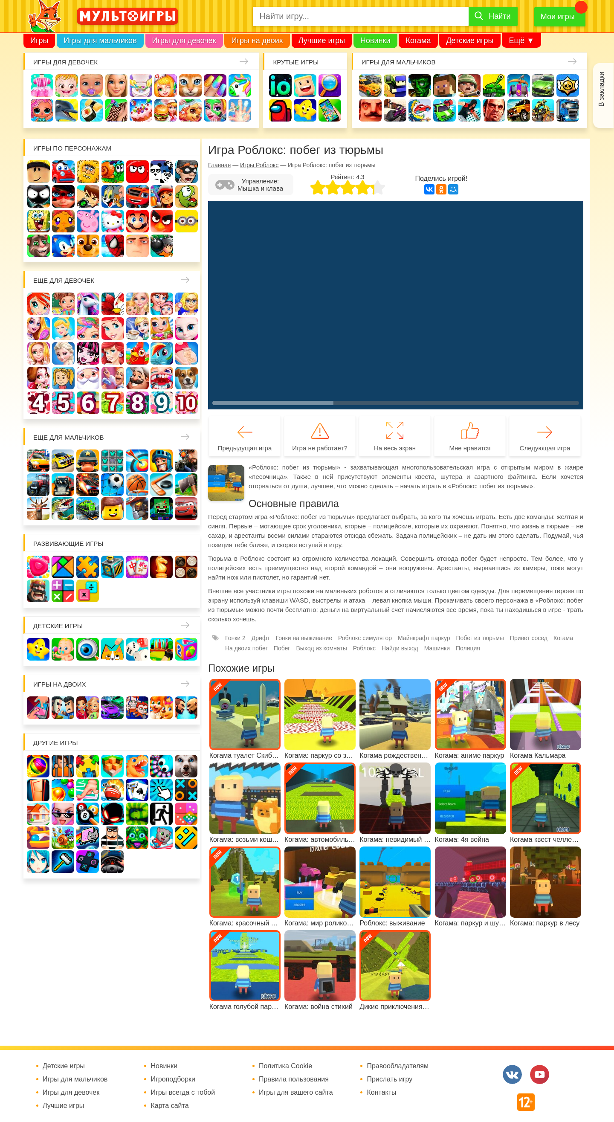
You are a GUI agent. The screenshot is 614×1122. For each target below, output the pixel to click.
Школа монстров (88, 353)
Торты (141, 110)
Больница (186, 304)
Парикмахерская (88, 328)
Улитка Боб (112, 171)
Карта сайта (169, 1105)
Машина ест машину (419, 110)
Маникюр (215, 85)
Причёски (38, 328)
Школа (63, 304)
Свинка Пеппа (88, 221)
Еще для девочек (63, 280)
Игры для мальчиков (100, 40)
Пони (162, 353)
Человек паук (112, 246)
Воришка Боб (186, 171)
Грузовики (567, 110)
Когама (418, 40)
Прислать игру (389, 1079)
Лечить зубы (162, 378)
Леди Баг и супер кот (63, 196)
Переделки (112, 378)
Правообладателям (398, 1066)
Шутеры (395, 110)
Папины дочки (63, 378)
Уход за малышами (91, 85)
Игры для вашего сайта (296, 1092)
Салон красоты (215, 110)
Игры (39, 40)
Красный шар (137, 171)
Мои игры (558, 16)
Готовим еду (165, 110)
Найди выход (400, 648)
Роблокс (38, 171)
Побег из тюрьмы (480, 638)
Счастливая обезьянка (63, 221)
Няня (137, 304)
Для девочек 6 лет (88, 402)
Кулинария (91, 110)
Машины (543, 85)
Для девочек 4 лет (38, 402)
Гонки (370, 85)
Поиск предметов (330, 85)
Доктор (165, 85)
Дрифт (261, 638)
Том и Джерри (112, 196)
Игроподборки (173, 1079)
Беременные (186, 353)
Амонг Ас (280, 110)
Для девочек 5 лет (63, 402)
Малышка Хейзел (66, 85)
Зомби (419, 85)
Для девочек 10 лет (186, 402)
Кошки (190, 85)
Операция (240, 110)
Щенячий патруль (88, 246)
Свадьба (38, 353)
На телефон (330, 110)
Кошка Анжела (186, 328)
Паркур (469, 110)
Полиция (468, 648)
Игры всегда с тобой (183, 1092)
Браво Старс (567, 85)
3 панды (162, 171)
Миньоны (186, 221)
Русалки (112, 353)
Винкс (38, 304)
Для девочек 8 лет (137, 402)
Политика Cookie (285, 1066)
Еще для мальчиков (68, 437)
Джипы (518, 110)
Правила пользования (294, 1079)
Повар (137, 378)
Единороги (240, 85)
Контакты (381, 1092)
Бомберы (162, 246)
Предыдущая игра (245, 448)
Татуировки (116, 110)
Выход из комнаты (321, 648)
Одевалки (42, 85)
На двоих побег (246, 648)
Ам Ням (186, 196)
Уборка (141, 85)
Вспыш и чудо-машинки (137, 196)
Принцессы (63, 328)
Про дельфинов (66, 110)
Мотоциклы (543, 110)
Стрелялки (395, 85)
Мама (162, 304)
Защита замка (518, 85)
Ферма (137, 353)
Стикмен (38, 196)
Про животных (186, 378)
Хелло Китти (112, 221)
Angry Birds (162, 221)
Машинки (444, 110)
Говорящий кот (38, 246)
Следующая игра (545, 448)
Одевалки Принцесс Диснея (38, 378)
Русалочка (112, 328)
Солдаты (469, 85)
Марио (137, 221)
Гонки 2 (235, 638)
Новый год (88, 378)
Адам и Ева (88, 171)
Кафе (137, 328)
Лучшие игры (321, 40)
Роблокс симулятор (365, 638)
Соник (63, 246)
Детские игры (469, 40)
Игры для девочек (184, 40)
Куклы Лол (42, 110)
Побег (282, 648)
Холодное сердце (63, 353)
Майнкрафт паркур (424, 638)
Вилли (63, 171)
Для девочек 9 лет (162, 402)
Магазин (162, 328)
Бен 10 (88, 196)
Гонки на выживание (304, 638)
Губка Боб (38, 221)
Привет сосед (370, 110)
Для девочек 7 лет (112, 402)
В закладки (601, 89)
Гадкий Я (137, 246)
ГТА (494, 110)
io (280, 85)
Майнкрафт (444, 85)
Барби (116, 85)
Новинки (375, 40)
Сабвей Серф (162, 196)
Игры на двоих (257, 40)
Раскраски (112, 304)
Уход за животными (190, 110)
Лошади (88, 304)
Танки (494, 85)
